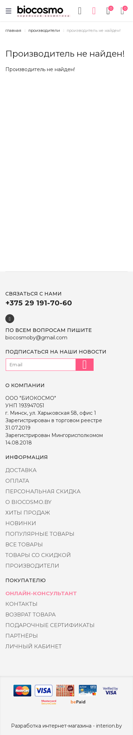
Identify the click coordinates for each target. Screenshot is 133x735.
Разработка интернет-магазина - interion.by (66, 726)
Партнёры (21, 635)
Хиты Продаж (27, 512)
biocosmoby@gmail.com (36, 337)
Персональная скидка (43, 491)
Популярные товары (39, 533)
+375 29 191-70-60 (38, 303)
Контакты (21, 604)
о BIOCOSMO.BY (28, 502)
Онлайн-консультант (41, 593)
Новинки (20, 523)
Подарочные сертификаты (50, 625)
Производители (44, 30)
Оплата (17, 480)
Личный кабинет (33, 646)
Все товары (24, 544)
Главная (13, 30)
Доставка (21, 470)
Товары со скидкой (38, 555)
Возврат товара (30, 614)
